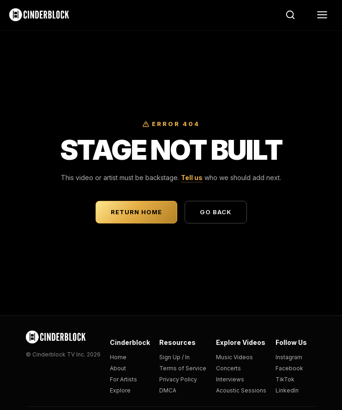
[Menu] (322, 14)
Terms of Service (182, 368)
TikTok (285, 379)
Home (118, 357)
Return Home (136, 212)
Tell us (192, 177)
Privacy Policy (178, 379)
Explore (120, 390)
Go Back (216, 212)
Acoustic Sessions (241, 390)
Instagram (289, 357)
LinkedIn (287, 390)
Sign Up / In (174, 357)
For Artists (123, 379)
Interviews (230, 379)
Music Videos (234, 357)
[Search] (290, 15)
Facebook (289, 368)
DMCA (167, 390)
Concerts (228, 368)
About (118, 368)
